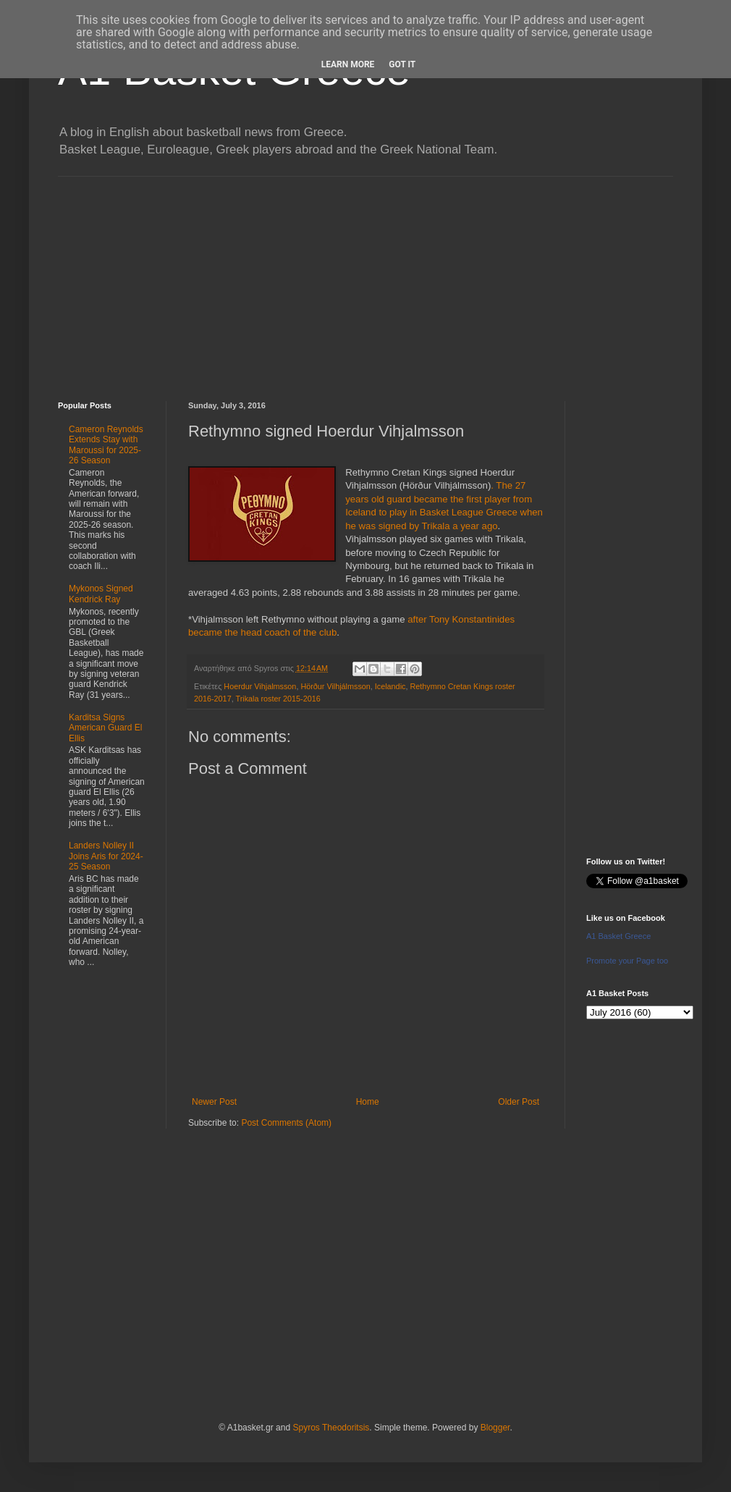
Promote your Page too (627, 960)
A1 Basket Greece (618, 936)
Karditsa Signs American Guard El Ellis (105, 727)
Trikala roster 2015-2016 (277, 698)
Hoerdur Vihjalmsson (260, 686)
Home (367, 1102)
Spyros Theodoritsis (330, 1428)
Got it (402, 64)
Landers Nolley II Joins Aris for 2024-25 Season (106, 856)
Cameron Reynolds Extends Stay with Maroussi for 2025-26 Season (106, 444)
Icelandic (390, 686)
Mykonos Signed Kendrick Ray (101, 593)
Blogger (495, 1428)
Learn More (348, 64)
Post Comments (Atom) (286, 1123)
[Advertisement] (365, 278)
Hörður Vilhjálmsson (335, 686)
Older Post (518, 1102)
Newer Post (214, 1102)
